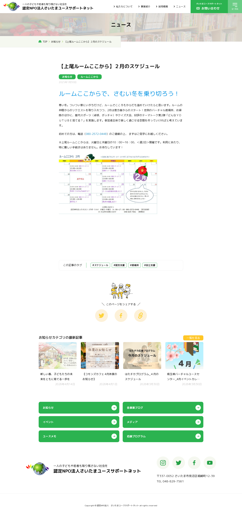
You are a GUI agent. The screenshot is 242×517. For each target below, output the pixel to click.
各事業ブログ (135, 408)
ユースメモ (49, 436)
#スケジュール (100, 265)
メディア (132, 422)
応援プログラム (136, 436)
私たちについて (124, 6)
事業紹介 (145, 6)
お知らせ (56, 41)
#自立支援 (149, 265)
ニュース (181, 6)
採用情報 (163, 6)
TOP (45, 41)
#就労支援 (119, 265)
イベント (48, 422)
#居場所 (134, 265)
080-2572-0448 (96, 134)
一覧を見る (193, 338)
